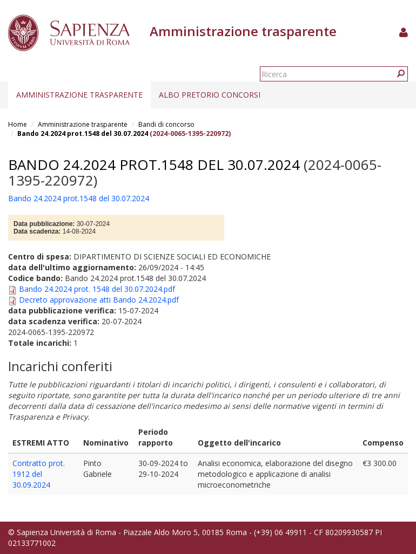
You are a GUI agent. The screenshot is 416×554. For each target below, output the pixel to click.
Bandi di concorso (166, 124)
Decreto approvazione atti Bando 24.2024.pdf (99, 300)
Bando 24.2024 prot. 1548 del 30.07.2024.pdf (97, 289)
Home (17, 124)
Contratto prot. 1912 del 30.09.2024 (38, 474)
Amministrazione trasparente (79, 95)
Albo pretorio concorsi (209, 95)
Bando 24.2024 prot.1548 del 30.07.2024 (82, 133)
